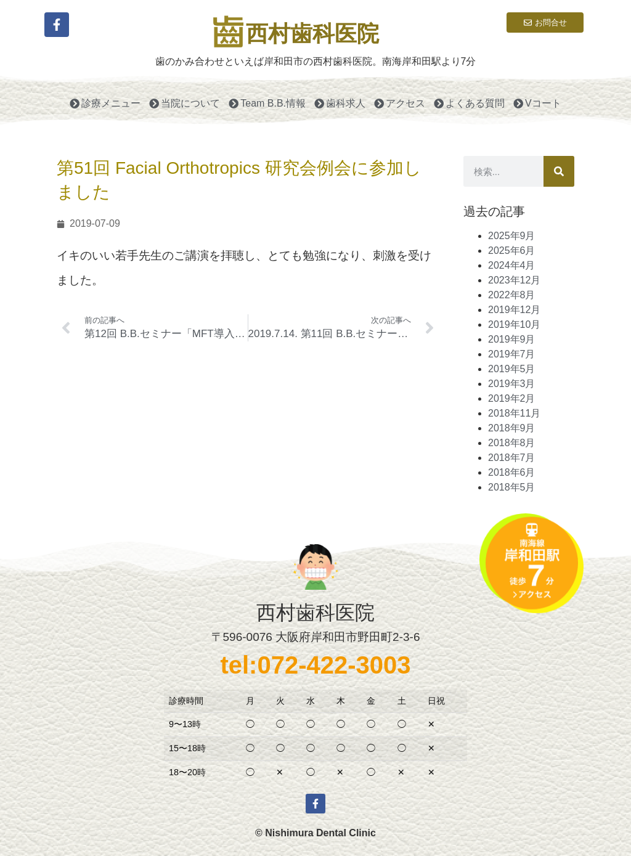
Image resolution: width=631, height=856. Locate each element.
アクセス (399, 103)
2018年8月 (511, 443)
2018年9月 (511, 428)
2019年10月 (514, 324)
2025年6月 (511, 250)
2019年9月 (511, 339)
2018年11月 (514, 413)
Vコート (537, 103)
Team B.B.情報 (267, 103)
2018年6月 (511, 472)
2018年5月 (511, 487)
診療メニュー (105, 103)
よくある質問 (469, 103)
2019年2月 (511, 398)
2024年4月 (511, 265)
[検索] (558, 171)
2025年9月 (511, 235)
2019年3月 (511, 383)
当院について (184, 103)
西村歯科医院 (312, 33)
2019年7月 (511, 354)
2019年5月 (511, 369)
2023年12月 (514, 280)
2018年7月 (511, 457)
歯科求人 (339, 103)
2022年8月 (511, 295)
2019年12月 (514, 309)
